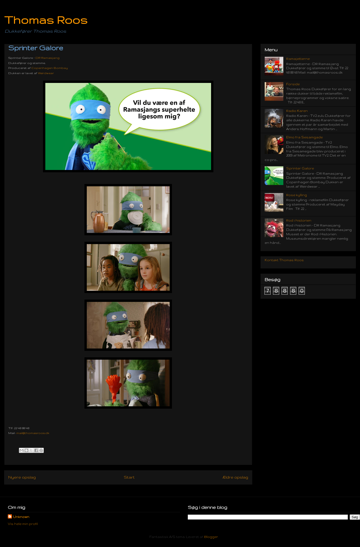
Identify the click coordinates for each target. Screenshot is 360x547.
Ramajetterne (298, 58)
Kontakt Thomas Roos (284, 260)
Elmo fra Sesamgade (304, 137)
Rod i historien (298, 220)
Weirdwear (46, 73)
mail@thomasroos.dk (32, 433)
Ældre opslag (235, 477)
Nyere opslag (22, 477)
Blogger (211, 536)
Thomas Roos (46, 19)
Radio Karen (297, 110)
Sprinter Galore (300, 168)
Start (129, 477)
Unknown (21, 516)
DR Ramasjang (47, 57)
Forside (293, 84)
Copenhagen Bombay (49, 67)
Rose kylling (296, 195)
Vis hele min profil (23, 523)
